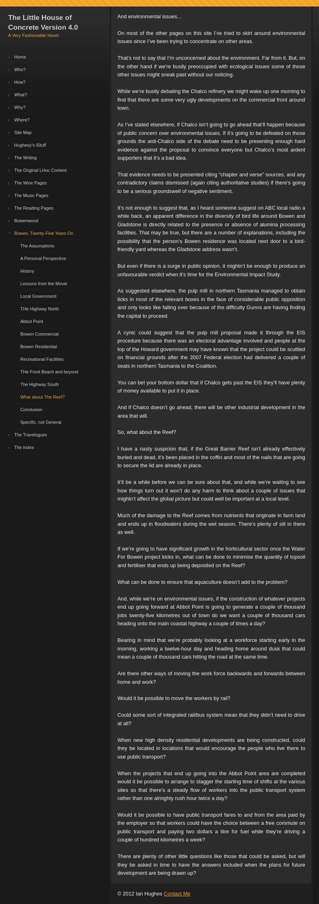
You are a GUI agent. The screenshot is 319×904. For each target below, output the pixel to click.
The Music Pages (31, 195)
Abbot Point (31, 321)
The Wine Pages (30, 182)
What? (20, 94)
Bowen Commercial (39, 334)
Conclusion (31, 409)
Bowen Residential (38, 346)
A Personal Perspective (43, 258)
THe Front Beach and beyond (49, 371)
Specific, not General (40, 422)
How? (20, 82)
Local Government (38, 296)
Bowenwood (26, 220)
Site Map (23, 132)
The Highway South (39, 384)
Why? (20, 107)
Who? (20, 69)
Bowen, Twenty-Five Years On (43, 233)
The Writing (25, 157)
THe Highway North (39, 308)
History (27, 271)
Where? (22, 119)
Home (20, 56)
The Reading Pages (33, 208)
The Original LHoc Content (40, 170)
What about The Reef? (42, 397)
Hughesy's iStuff (30, 145)
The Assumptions (37, 245)
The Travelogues (30, 434)
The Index (24, 447)
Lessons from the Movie (43, 283)
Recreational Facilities (41, 359)
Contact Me (177, 894)
